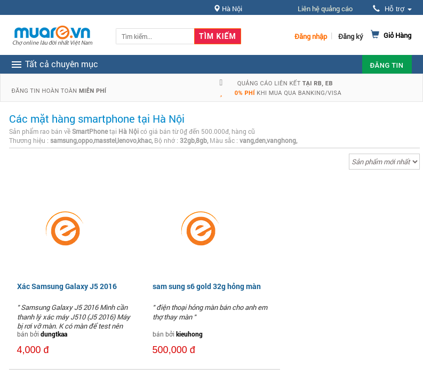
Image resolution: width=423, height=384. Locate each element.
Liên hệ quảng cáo (325, 8)
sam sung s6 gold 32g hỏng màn (207, 286)
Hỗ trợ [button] (392, 9)
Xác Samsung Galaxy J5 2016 (67, 286)
